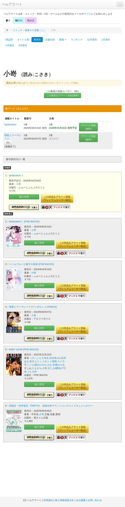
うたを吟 (32, 371)
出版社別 (50, 39)
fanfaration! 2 (16, 175)
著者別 (37, 39)
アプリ (87, 13)
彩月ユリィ (36, 361)
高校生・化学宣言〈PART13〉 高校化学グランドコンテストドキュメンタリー (51, 405)
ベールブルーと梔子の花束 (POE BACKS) (31, 264)
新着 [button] (62, 39)
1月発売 (105, 39)
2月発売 (9, 45)
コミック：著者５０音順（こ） (29, 30)
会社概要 (81, 500)
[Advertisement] (62, 60)
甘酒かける (58, 364)
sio (58, 358)
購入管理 (24, 196)
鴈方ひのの (40, 364)
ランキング (77, 39)
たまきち (37, 368)
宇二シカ (29, 364)
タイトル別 (23, 39)
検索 (30, 20)
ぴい (33, 358)
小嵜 (18, 184)
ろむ (49, 364)
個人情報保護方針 (64, 500)
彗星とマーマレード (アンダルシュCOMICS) (33, 306)
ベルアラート (12, 4)
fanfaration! (10, 124)
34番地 (57, 368)
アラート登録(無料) (88, 127)
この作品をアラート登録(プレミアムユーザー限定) (57, 198)
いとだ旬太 (43, 358)
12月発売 (92, 39)
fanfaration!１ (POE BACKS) (24, 221)
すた (50, 368)
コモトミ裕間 (49, 361)
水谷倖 (53, 358)
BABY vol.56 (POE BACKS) (23, 349)
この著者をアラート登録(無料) (62, 95)
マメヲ (60, 361)
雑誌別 (9, 39)
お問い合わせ (95, 500)
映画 (18, 20)
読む (8, 142)
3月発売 (22, 45)
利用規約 (48, 500)
